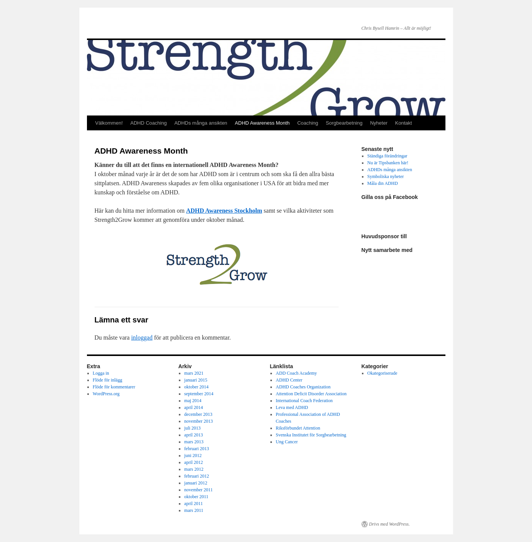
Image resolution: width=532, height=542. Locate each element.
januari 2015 (195, 380)
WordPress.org (106, 393)
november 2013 (198, 421)
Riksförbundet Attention (298, 428)
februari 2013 (196, 448)
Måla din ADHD (382, 183)
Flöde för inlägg (107, 380)
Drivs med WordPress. (389, 524)
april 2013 (193, 435)
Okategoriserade (382, 373)
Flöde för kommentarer (114, 387)
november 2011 (198, 489)
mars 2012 (193, 469)
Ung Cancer (287, 441)
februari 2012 (196, 476)
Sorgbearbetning (344, 123)
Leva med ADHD (292, 407)
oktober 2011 (196, 496)
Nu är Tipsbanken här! (387, 162)
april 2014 (193, 407)
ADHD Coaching (148, 123)
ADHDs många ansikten (200, 123)
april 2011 (193, 503)
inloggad (142, 337)
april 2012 (193, 462)
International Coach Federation (304, 400)
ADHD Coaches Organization (303, 387)
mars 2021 (193, 373)
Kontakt (403, 123)
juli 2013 (192, 428)
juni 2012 (193, 455)
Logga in (101, 373)
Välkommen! (109, 123)
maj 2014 (192, 400)
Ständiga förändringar (387, 156)
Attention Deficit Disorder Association (311, 393)
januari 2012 (195, 483)
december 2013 (198, 414)
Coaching (307, 123)
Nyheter (378, 123)
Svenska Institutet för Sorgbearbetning (311, 435)
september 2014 (198, 393)
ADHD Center (289, 380)
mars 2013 (193, 441)
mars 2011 (193, 510)
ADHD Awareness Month (262, 123)
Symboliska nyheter (385, 176)
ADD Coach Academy (296, 373)
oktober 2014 (196, 387)
